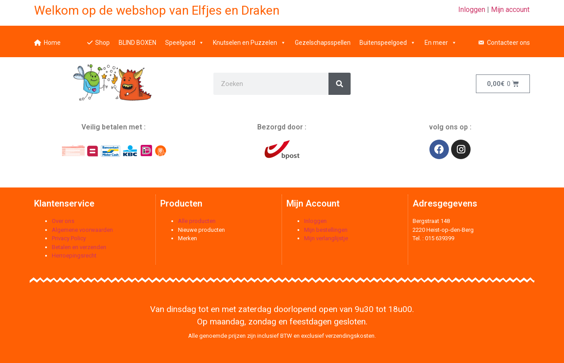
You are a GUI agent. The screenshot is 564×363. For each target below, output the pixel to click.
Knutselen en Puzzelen (249, 37)
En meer (441, 37)
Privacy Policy (69, 238)
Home (52, 37)
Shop (102, 37)
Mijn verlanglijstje (326, 238)
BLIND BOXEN (137, 37)
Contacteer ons (508, 37)
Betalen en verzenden (79, 247)
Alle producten (197, 221)
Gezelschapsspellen (323, 37)
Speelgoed (184, 37)
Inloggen (471, 9)
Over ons (63, 221)
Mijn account (510, 9)
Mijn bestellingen (326, 229)
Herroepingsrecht (74, 255)
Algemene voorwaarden (82, 229)
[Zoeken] (339, 84)
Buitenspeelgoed (387, 37)
